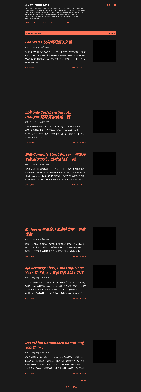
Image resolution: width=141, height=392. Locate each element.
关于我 (35, 23)
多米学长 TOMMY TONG (37, 4)
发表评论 (31, 68)
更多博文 (83, 380)
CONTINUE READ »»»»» (79, 68)
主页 (26, 23)
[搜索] (108, 5)
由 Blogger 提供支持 (70, 387)
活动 (59, 23)
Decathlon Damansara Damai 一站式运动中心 (54, 345)
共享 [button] (26, 68)
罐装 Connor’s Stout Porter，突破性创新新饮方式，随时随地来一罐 (55, 156)
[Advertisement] (55, 89)
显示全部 (112, 33)
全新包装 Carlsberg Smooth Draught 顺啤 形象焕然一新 (48, 114)
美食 (43, 23)
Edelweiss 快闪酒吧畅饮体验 (48, 41)
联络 (67, 23)
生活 (51, 23)
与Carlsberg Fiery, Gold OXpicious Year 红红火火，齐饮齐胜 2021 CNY (54, 270)
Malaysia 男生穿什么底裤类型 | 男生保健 (55, 231)
